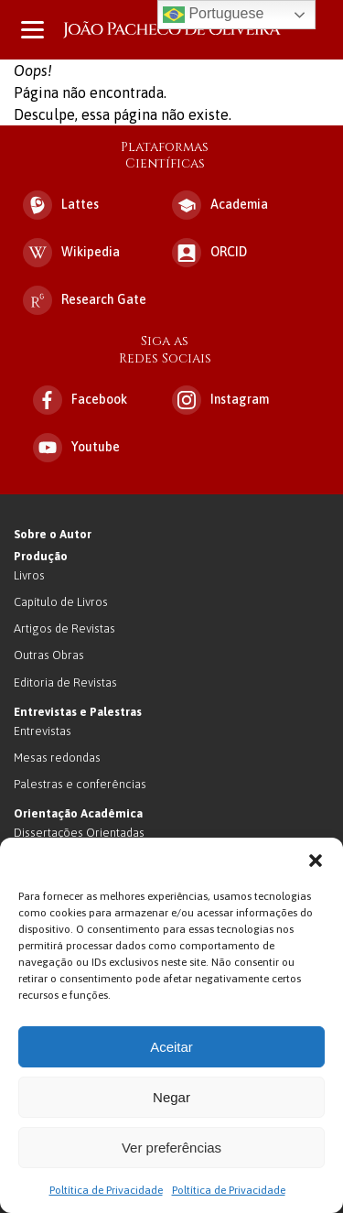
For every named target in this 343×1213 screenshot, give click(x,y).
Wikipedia (71, 252)
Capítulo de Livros (61, 602)
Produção (41, 556)
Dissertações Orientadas (79, 832)
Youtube (76, 447)
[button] (315, 860)
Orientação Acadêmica (78, 813)
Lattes (61, 205)
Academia (220, 205)
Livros (29, 575)
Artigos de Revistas (64, 628)
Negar (171, 1097)
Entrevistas (42, 731)
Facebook (80, 400)
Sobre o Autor (52, 534)
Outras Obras (49, 655)
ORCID (209, 252)
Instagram (220, 400)
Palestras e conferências (80, 784)
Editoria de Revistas (65, 682)
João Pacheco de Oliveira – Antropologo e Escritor (172, 29)
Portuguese (213, 15)
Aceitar (171, 1047)
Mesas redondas (57, 757)
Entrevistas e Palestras (78, 712)
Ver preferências (171, 1147)
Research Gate (84, 300)
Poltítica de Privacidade (106, 1190)
